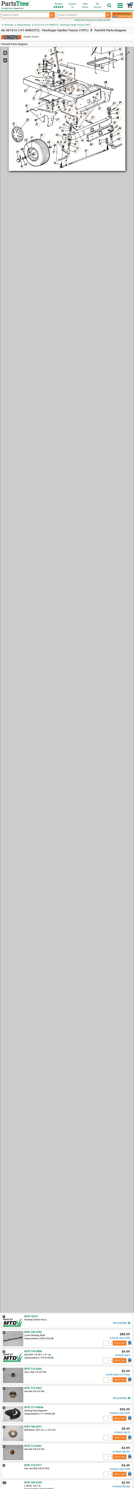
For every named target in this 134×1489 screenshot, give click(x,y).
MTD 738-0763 (33, 1332)
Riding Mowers (24, 25)
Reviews (58, 5)
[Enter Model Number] (81, 15)
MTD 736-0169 (33, 1482)
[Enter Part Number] (25, 15)
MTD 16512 (31, 1316)
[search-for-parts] (52, 15)
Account (97, 5)
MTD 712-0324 (33, 1368)
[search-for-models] (108, 15)
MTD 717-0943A (33, 1407)
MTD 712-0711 (33, 1465)
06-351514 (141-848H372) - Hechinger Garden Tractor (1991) (62, 25)
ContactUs (72, 5)
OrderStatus (85, 5)
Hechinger (8, 25)
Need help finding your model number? (93, 20)
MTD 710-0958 (33, 1351)
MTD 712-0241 (33, 1445)
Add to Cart (119, 1343)
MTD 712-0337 (33, 1388)
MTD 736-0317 (33, 1426)
